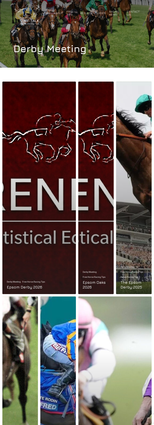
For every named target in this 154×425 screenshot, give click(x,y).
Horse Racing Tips (129, 277)
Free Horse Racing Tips (33, 282)
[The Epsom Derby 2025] (134, 188)
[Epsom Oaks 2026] (96, 188)
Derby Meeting (14, 282)
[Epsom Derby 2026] (39, 188)
